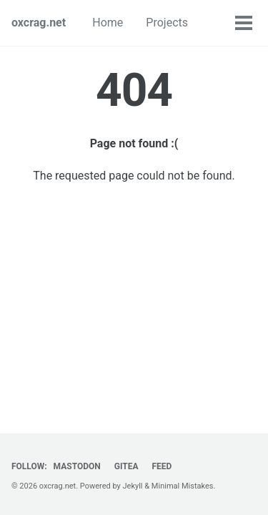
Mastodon (77, 466)
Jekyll (133, 486)
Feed (162, 466)
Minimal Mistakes (183, 486)
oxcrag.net (38, 22)
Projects (167, 22)
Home (107, 22)
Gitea (126, 466)
